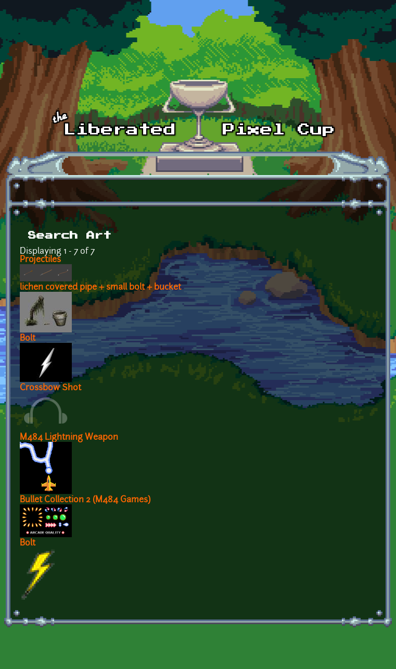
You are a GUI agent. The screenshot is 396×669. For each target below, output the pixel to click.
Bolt (27, 338)
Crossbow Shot (50, 388)
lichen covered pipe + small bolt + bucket (100, 287)
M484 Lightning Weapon (69, 437)
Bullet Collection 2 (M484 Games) (85, 500)
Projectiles (40, 260)
